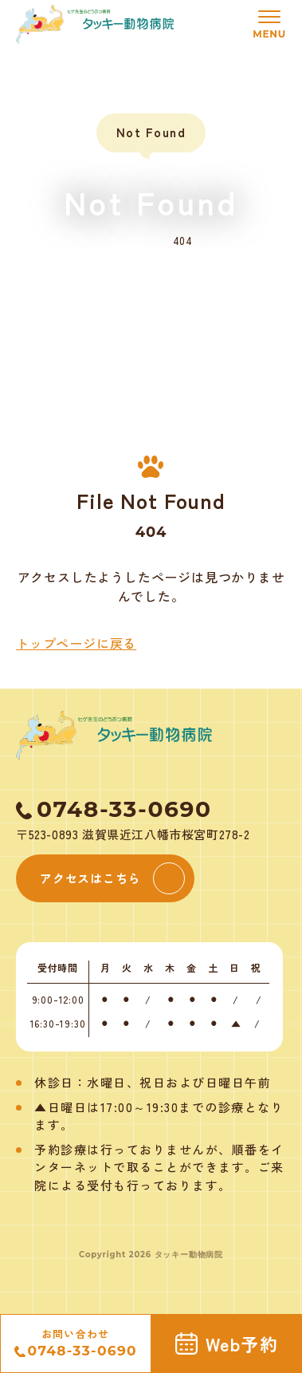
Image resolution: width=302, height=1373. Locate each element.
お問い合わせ (75, 1344)
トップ (125, 240)
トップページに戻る (76, 643)
